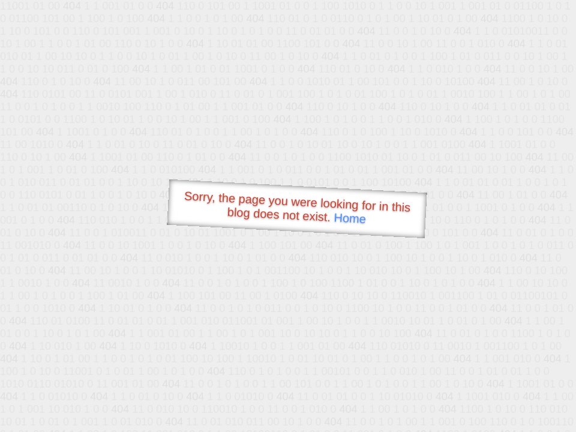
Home (350, 218)
